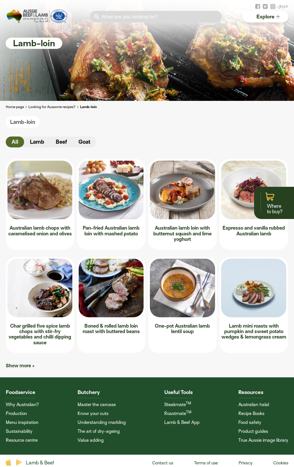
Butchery (89, 392)
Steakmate (177, 404)
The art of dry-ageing (99, 431)
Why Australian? (22, 404)
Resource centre (22, 440)
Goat (84, 142)
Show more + (20, 365)
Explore (268, 17)
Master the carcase (97, 404)
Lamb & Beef (40, 463)
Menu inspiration (22, 422)
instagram (272, 6)
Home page (15, 107)
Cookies (280, 463)
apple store (9, 462)
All (14, 142)
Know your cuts (93, 413)
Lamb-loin (22, 122)
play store (19, 462)
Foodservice (20, 392)
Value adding (91, 440)
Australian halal (253, 404)
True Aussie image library (263, 440)
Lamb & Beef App (182, 422)
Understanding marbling (102, 422)
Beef (61, 142)
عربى (283, 6)
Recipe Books (251, 413)
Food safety (249, 422)
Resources (250, 392)
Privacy (245, 463)
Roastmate (178, 413)
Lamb (37, 142)
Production (16, 413)
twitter (265, 6)
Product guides (253, 431)
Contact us (162, 463)
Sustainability (19, 431)
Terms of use (206, 463)
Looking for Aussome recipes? (52, 107)
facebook (257, 6)
